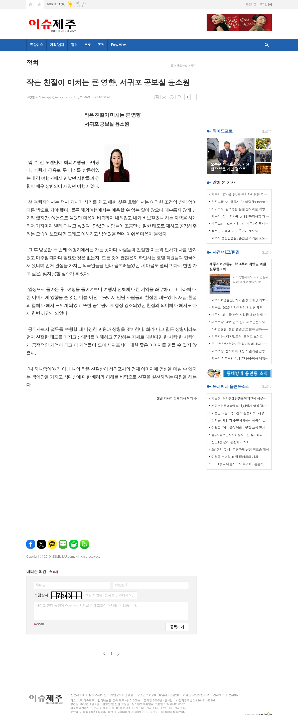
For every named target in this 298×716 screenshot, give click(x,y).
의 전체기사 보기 (173, 398)
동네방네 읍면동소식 (230, 386)
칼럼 (74, 44)
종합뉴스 (36, 44)
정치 (193, 65)
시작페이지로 (30, 4)
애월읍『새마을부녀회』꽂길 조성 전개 (238, 427)
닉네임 (41, 585)
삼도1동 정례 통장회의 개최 (230, 442)
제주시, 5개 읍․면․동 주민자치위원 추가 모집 (240, 194)
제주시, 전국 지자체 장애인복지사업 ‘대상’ (240, 216)
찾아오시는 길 (97, 695)
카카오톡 (52, 544)
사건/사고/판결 (225, 252)
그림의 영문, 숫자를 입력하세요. (109, 595)
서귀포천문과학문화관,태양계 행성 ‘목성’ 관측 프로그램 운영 (240, 405)
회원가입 (251, 4)
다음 (118, 654)
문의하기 (234, 695)
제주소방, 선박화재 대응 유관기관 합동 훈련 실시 (240, 351)
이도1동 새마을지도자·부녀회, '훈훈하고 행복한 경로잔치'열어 (240, 464)
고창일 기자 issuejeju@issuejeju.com (49, 97)
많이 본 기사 (223, 182)
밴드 (84, 544)
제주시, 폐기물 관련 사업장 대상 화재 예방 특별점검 (240, 314)
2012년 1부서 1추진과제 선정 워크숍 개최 (240, 449)
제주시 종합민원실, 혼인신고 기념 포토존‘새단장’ (240, 238)
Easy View (118, 44)
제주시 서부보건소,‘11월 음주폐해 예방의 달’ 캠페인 (240, 358)
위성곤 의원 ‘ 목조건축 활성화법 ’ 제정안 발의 (240, 413)
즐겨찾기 (39, 4)
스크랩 (179, 97)
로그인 (263, 4)
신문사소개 (77, 695)
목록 (156, 97)
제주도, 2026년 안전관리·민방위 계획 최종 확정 (240, 307)
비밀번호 (121, 585)
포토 (87, 44)
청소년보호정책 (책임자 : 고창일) (158, 695)
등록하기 (177, 626)
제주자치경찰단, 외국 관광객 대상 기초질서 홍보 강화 (240, 300)
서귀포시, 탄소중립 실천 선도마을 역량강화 (240, 209)
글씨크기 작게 (193, 97)
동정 (101, 44)
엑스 (41, 544)
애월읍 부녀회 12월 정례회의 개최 (234, 456)
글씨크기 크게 (187, 97)
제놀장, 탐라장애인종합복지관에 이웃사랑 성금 (240, 398)
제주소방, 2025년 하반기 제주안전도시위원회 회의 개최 (240, 223)
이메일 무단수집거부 (196, 695)
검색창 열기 (267, 45)
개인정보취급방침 (121, 695)
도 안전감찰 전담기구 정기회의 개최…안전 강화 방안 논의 (240, 343)
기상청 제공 (79, 6)
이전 (104, 654)
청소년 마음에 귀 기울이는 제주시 (234, 230)
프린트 (171, 97)
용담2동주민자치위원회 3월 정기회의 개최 (240, 434)
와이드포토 (222, 131)
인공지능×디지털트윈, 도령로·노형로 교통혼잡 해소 (240, 336)
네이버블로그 (63, 544)
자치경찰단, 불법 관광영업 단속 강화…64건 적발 (240, 329)
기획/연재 (57, 44)
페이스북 (30, 544)
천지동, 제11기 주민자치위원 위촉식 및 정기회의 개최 (240, 420)
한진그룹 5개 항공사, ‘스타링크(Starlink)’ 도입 (240, 201)
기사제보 (218, 695)
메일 (164, 97)
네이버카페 (73, 544)
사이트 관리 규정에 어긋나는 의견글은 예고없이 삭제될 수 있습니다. (86, 605)
